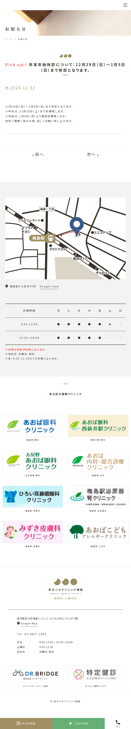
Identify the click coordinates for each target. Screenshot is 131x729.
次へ (93, 154)
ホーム (9, 39)
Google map (49, 286)
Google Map (29, 623)
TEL (117, 726)
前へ (37, 154)
